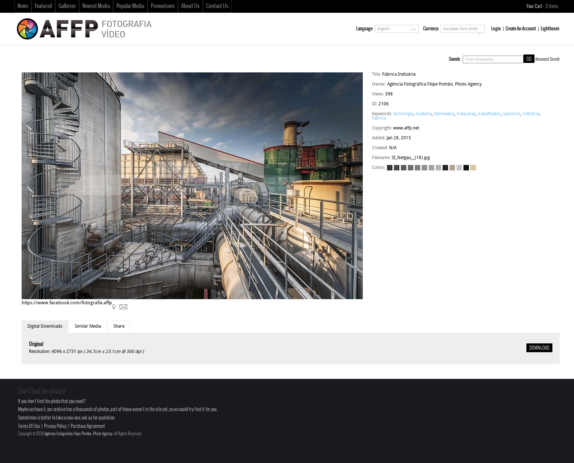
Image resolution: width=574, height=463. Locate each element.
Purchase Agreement (88, 426)
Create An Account (521, 28)
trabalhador (489, 114)
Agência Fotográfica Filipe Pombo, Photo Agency (78, 434)
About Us (190, 6)
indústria (531, 114)
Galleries (67, 6)
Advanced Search (547, 59)
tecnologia (403, 114)
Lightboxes (550, 28)
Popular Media (130, 6)
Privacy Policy (55, 426)
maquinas (466, 114)
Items (552, 6)
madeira (423, 114)
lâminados (444, 114)
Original (36, 344)
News (23, 6)
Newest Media (96, 6)
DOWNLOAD (539, 348)
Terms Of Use (29, 426)
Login (496, 28)
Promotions (163, 6)
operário (511, 114)
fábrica (379, 118)
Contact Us (217, 6)
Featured (43, 6)
